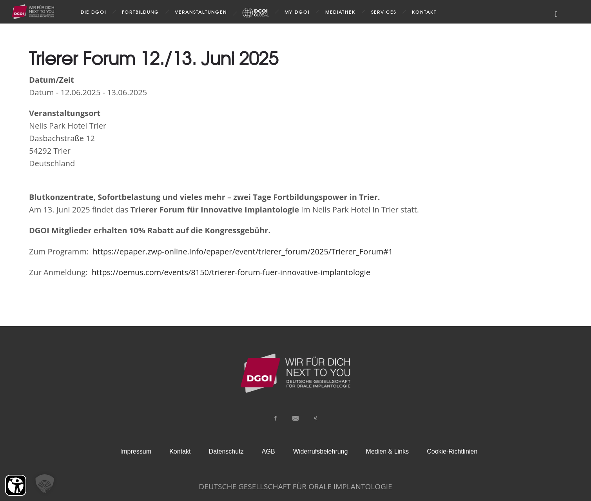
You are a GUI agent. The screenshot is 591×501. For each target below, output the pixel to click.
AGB (268, 451)
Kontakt (424, 12)
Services (383, 12)
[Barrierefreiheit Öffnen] (15, 485)
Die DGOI (93, 12)
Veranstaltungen (201, 12)
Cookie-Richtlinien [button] (452, 451)
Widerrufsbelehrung (320, 451)
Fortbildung (140, 12)
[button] (44, 484)
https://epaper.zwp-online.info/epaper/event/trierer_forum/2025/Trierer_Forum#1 (242, 251)
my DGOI (297, 12)
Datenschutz (226, 451)
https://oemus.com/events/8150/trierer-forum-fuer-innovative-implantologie (230, 272)
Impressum (135, 451)
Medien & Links (387, 451)
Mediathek (340, 12)
